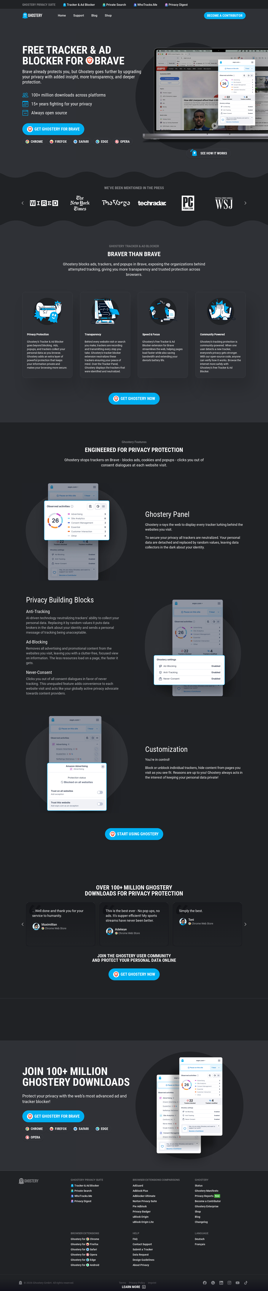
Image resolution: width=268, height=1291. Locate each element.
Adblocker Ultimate (144, 1195)
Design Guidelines (143, 1259)
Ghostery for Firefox (84, 1244)
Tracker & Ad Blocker (79, 4)
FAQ (135, 1239)
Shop (108, 15)
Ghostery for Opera (84, 1254)
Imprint (152, 1282)
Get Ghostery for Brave (53, 129)
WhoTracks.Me (145, 4)
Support (78, 15)
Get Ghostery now (134, 399)
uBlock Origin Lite (143, 1221)
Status (198, 1185)
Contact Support (142, 1244)
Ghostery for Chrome (85, 1239)
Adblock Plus (140, 1190)
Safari (81, 141)
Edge (102, 141)
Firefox (58, 141)
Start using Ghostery (134, 834)
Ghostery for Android (85, 1265)
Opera (122, 141)
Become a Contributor (225, 15)
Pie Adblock (140, 1206)
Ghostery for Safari (84, 1249)
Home (62, 15)
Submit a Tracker (143, 1249)
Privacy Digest (176, 4)
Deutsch (200, 1239)
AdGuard (138, 1185)
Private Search (114, 4)
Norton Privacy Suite (145, 1201)
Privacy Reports (207, 1196)
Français (200, 1244)
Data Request (141, 1254)
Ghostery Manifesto (206, 1190)
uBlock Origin (141, 1216)
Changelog (201, 1221)
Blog (94, 15)
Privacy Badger (142, 1211)
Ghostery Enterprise (206, 1206)
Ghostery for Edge (83, 1259)
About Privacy (141, 1265)
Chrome (34, 141)
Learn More (134, 1287)
